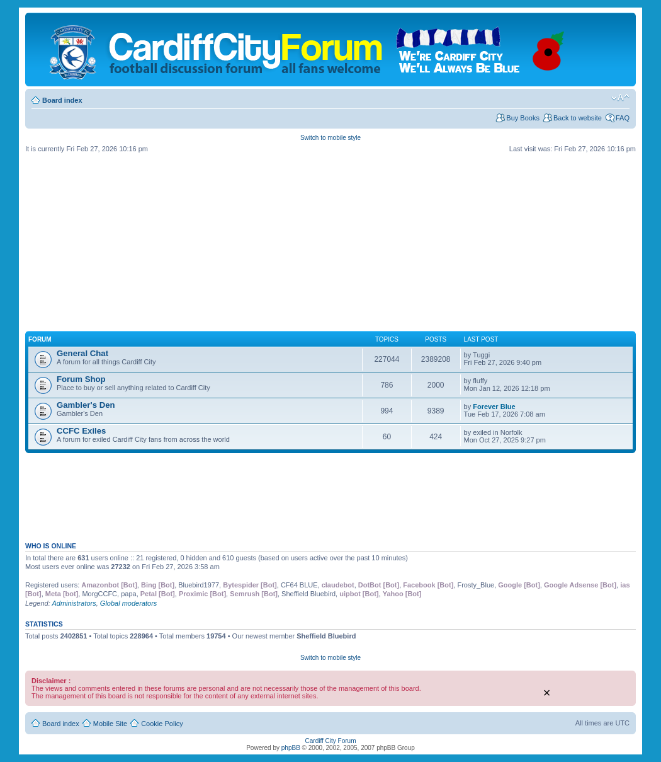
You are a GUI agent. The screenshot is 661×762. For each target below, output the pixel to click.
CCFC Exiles (81, 431)
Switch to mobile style (330, 137)
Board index (62, 100)
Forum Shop (81, 379)
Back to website (577, 118)
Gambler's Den (86, 405)
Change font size (620, 97)
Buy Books (523, 118)
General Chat (82, 353)
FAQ (623, 118)
